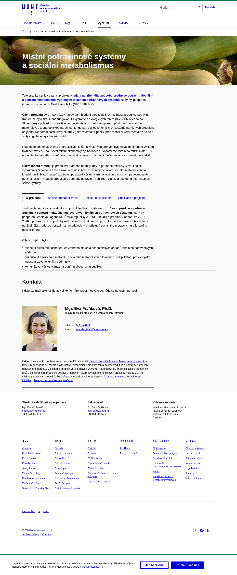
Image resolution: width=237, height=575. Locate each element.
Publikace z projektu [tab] (131, 198)
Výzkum (126, 441)
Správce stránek (30, 534)
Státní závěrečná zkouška (35, 488)
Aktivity (161, 441)
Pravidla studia (29, 463)
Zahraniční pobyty (31, 473)
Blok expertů (159, 448)
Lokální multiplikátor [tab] (98, 198)
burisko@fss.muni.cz (98, 410)
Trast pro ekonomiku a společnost (53, 380)
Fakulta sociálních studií (104, 361)
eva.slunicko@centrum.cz (92, 329)
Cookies (46, 534)
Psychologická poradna (34, 478)
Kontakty (189, 473)
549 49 (83, 325)
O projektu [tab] (33, 198)
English (210, 7)
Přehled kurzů (29, 458)
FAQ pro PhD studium (99, 481)
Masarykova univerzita (132, 361)
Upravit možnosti (92, 568)
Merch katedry (192, 463)
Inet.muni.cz (28, 511)
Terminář (92, 453)
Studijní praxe (29, 468)
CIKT (46, 511)
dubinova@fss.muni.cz (33, 410)
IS (39, 511)
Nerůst (156, 471)
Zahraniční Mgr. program (165, 453)
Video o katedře (193, 478)
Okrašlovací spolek (162, 458)
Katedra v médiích (194, 458)
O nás (190, 441)
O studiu (26, 448)
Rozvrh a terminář (31, 453)
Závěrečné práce (31, 483)
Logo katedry (192, 468)
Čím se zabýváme (194, 448)
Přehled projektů (128, 453)
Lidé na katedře (193, 453)
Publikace (125, 448)
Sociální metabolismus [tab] (63, 198)
